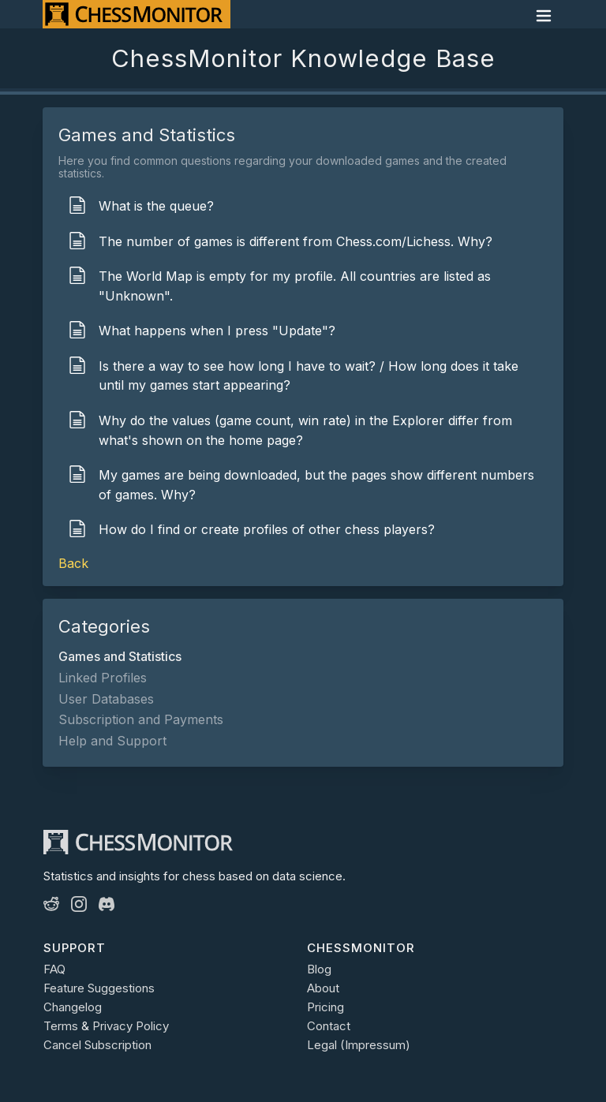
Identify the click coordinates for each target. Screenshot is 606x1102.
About (323, 988)
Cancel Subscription (97, 1044)
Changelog (72, 1006)
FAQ (54, 969)
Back (73, 563)
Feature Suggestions (99, 988)
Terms (60, 1025)
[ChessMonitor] (136, 14)
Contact (328, 1025)
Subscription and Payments (140, 719)
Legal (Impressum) (358, 1044)
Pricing (325, 1006)
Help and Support (112, 741)
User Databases (106, 699)
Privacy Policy (130, 1025)
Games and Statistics (119, 656)
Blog (319, 969)
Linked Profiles (102, 677)
